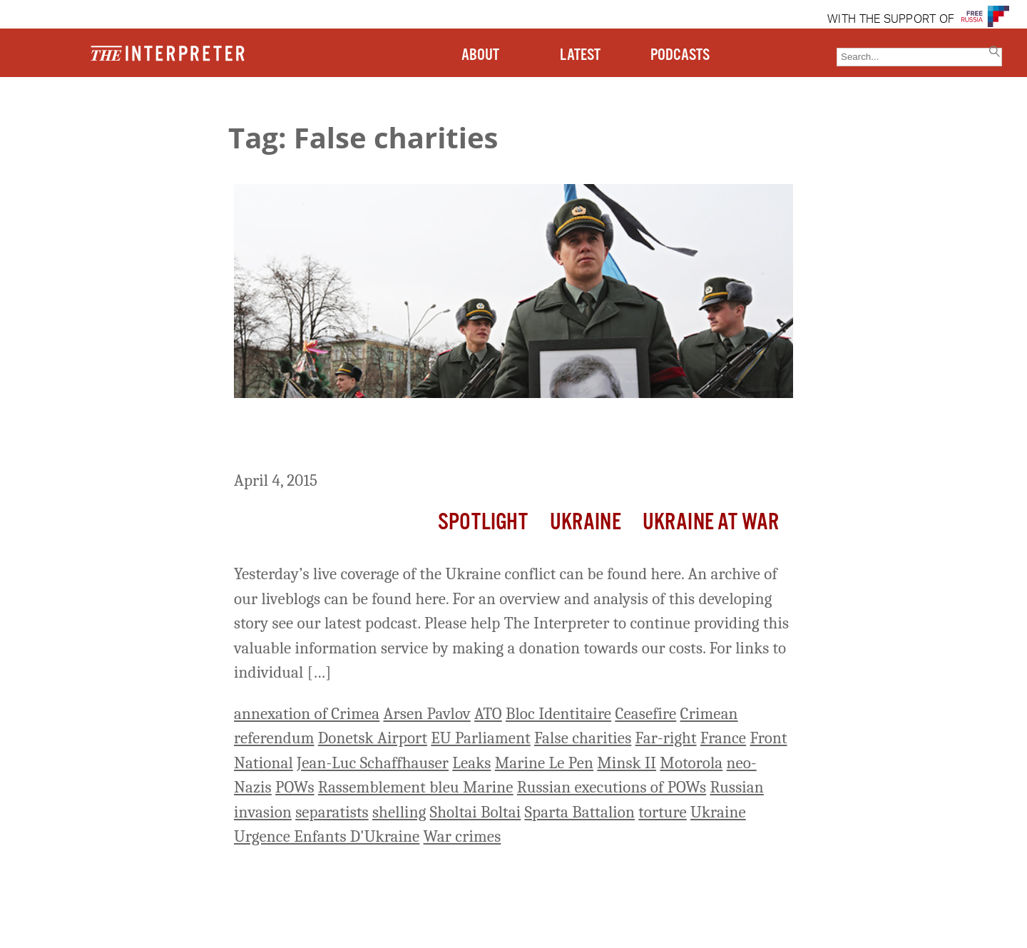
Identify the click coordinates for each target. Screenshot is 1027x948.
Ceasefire (645, 713)
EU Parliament (481, 738)
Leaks (471, 763)
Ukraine (585, 522)
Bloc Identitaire (558, 713)
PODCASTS (680, 55)
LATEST (580, 55)
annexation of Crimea (306, 713)
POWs (295, 787)
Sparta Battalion (579, 812)
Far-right (666, 738)
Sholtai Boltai (475, 812)
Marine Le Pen (544, 763)
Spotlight (483, 522)
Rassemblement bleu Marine (416, 787)
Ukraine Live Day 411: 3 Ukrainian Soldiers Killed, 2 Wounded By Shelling (503, 437)
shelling (399, 812)
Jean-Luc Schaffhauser (373, 763)
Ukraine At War (711, 522)
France (723, 738)
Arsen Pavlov (427, 713)
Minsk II (626, 763)
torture (662, 812)
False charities (582, 738)
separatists (332, 812)
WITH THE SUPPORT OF (890, 20)
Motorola (691, 763)
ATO (488, 713)
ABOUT (480, 55)
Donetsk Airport (372, 738)
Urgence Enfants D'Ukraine (326, 836)
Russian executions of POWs (611, 787)
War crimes (462, 836)
